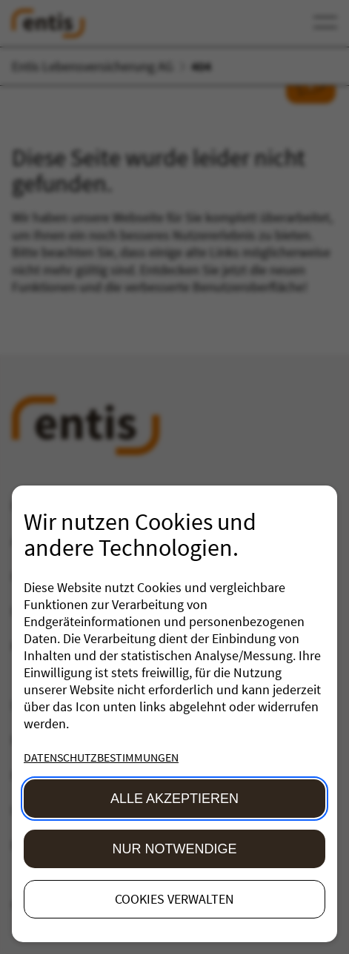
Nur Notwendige (175, 849)
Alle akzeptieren (174, 798)
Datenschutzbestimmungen (101, 757)
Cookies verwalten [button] (174, 898)
